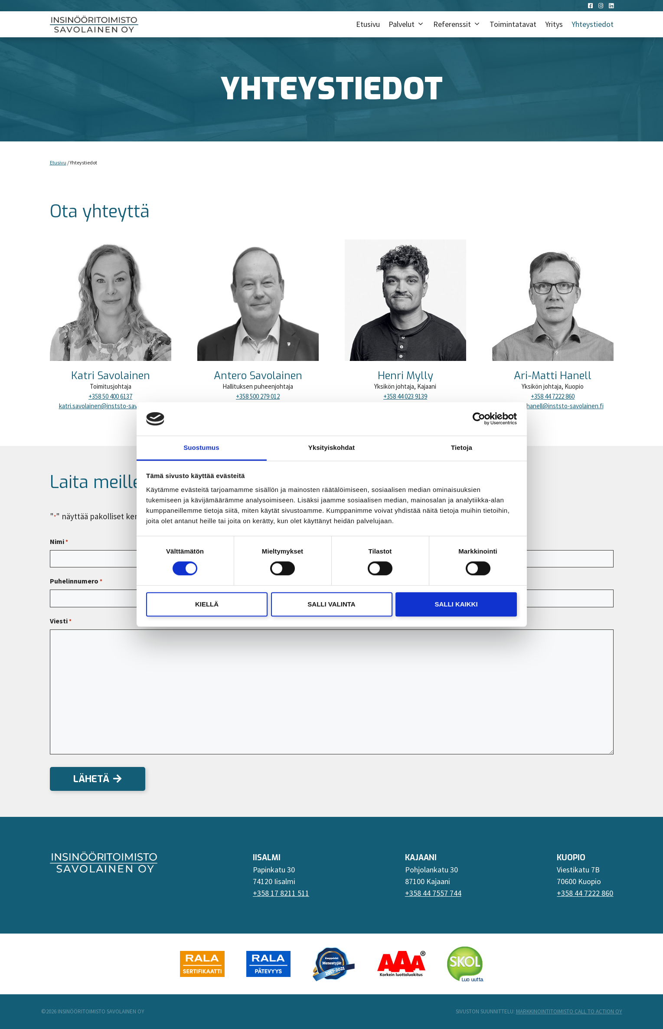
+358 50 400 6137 (110, 396)
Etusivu (368, 24)
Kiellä (207, 604)
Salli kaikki (455, 604)
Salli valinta (331, 604)
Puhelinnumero (76, 581)
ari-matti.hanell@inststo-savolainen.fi (553, 406)
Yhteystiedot (593, 24)
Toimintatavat (513, 24)
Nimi (59, 542)
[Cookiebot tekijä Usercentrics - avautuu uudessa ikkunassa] (479, 419)
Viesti (61, 621)
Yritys (554, 24)
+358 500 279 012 (258, 396)
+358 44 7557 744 (433, 893)
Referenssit (459, 24)
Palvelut (409, 24)
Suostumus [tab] (201, 447)
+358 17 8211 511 (281, 893)
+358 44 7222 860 (553, 396)
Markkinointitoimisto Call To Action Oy (569, 1011)
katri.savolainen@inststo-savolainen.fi (110, 406)
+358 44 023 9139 (405, 396)
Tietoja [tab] (461, 447)
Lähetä (91, 779)
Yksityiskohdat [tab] (331, 447)
